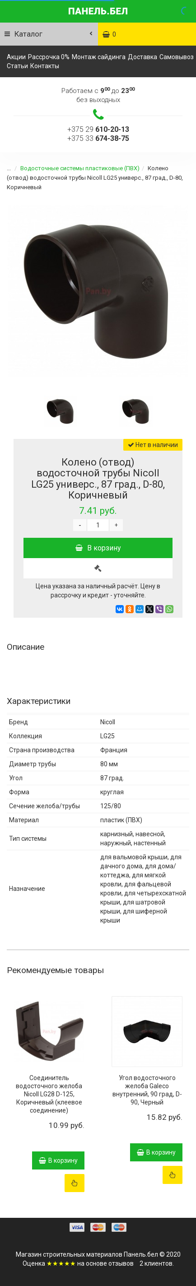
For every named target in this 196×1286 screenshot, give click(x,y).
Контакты (44, 66)
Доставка (142, 57)
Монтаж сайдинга (99, 57)
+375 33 (98, 138)
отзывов (121, 1263)
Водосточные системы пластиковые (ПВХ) (74, 168)
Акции (16, 57)
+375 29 (98, 129)
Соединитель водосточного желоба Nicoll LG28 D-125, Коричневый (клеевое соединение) (49, 1094)
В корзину (98, 548)
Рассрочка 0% (49, 57)
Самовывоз (176, 57)
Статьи (17, 66)
